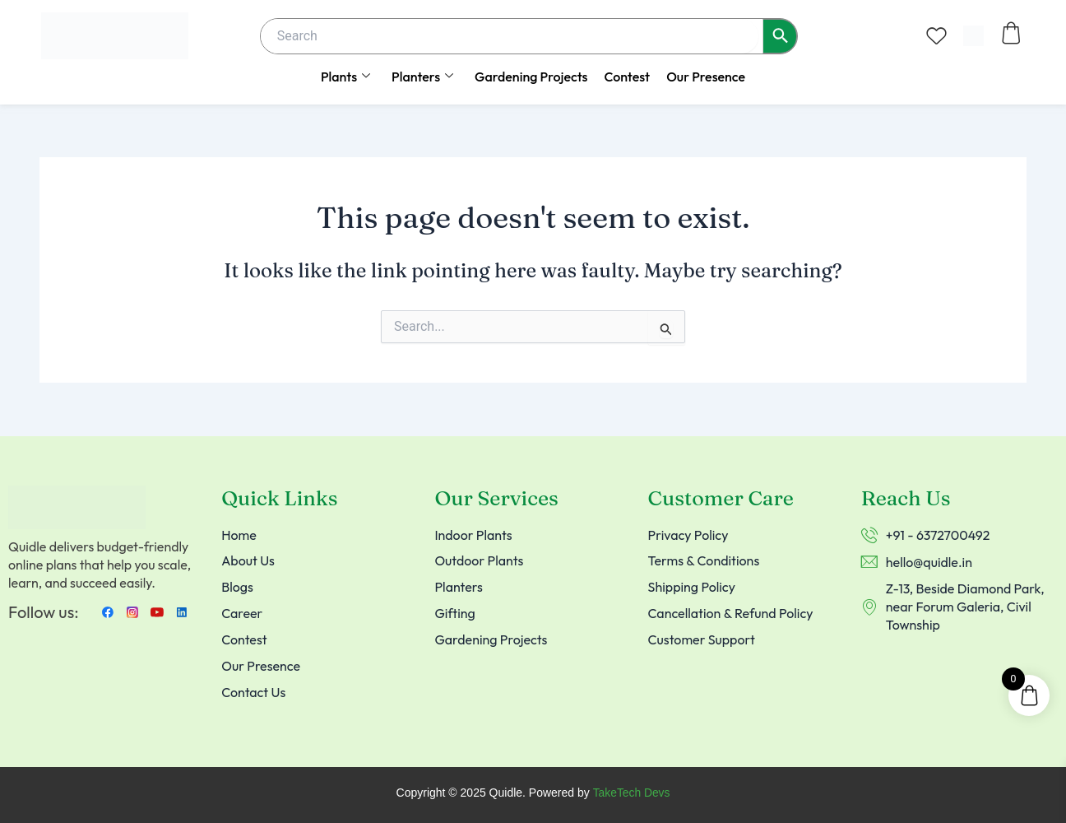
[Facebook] (107, 611)
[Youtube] (157, 611)
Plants (345, 76)
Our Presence (705, 76)
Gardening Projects (531, 76)
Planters (422, 76)
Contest (627, 76)
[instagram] (132, 611)
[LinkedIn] (181, 611)
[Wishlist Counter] (936, 36)
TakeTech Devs (631, 793)
